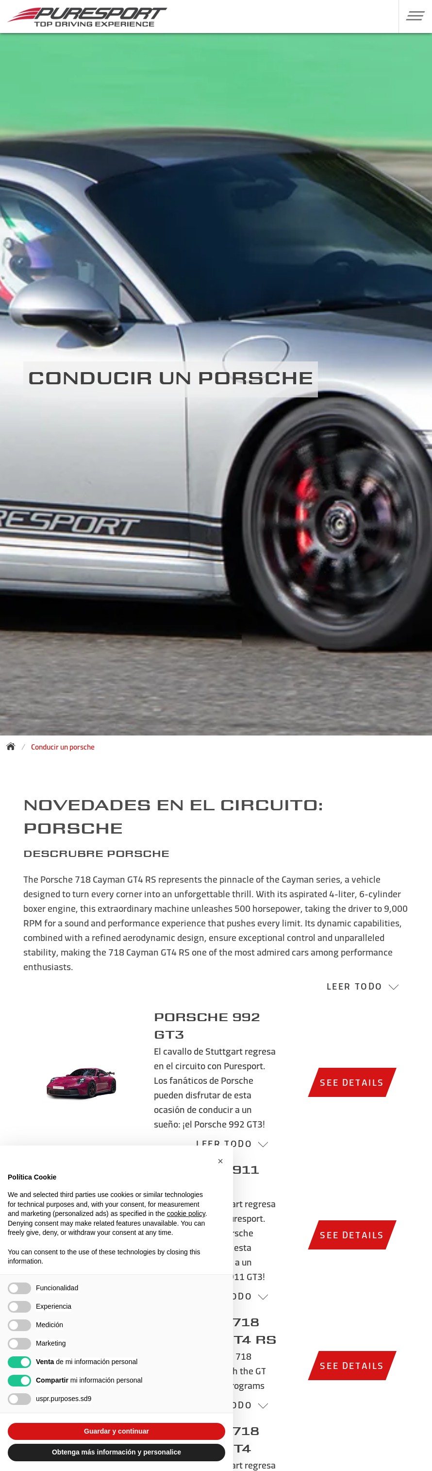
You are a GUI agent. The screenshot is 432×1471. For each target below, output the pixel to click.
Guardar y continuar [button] (116, 1431)
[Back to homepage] (13, 746)
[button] (412, 15)
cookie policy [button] (186, 1213)
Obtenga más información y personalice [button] (116, 1452)
